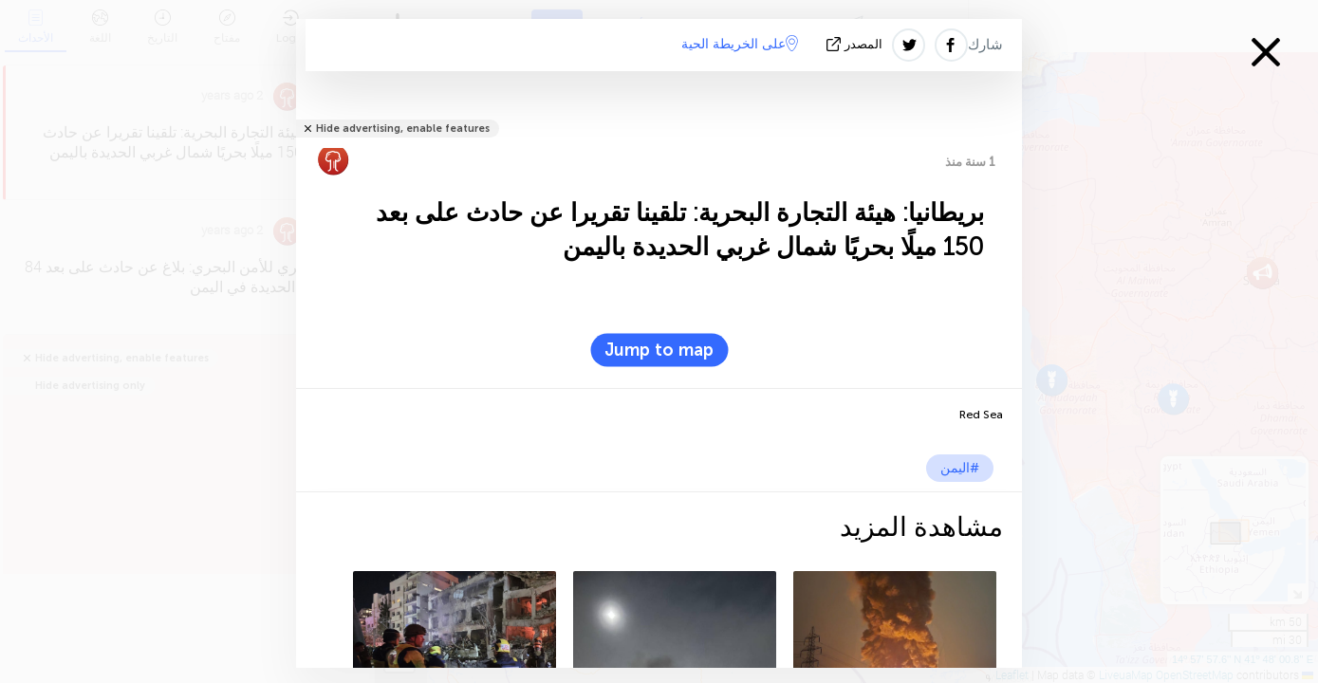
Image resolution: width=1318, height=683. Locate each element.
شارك (985, 44)
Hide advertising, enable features (403, 128)
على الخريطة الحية (739, 43)
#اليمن (959, 468)
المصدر (856, 44)
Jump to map (659, 350)
